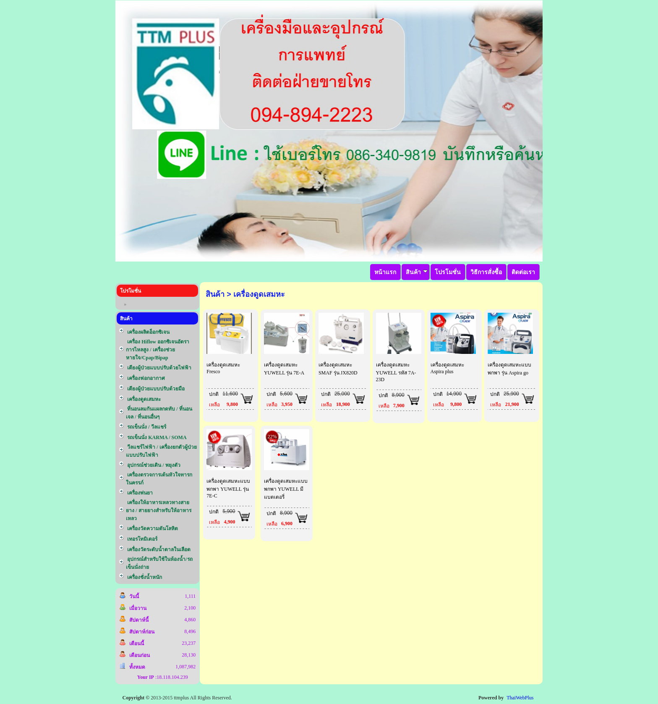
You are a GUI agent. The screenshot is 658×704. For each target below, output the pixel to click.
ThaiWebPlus (520, 698)
